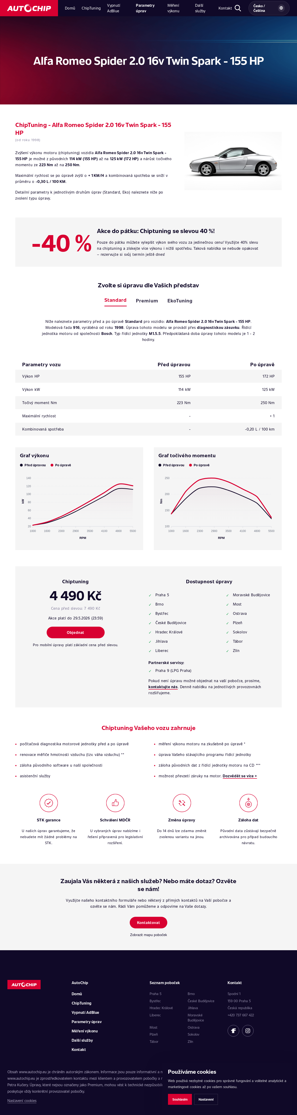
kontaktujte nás (163, 686)
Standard (115, 299)
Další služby (200, 8)
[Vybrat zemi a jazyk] (269, 8)
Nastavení (206, 1099)
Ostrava (194, 1027)
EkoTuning (180, 300)
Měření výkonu (173, 8)
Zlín (190, 1041)
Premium (147, 300)
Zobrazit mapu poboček (148, 934)
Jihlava (193, 1007)
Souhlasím (179, 1099)
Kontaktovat (148, 922)
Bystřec (155, 1000)
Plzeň (154, 1034)
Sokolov (193, 1034)
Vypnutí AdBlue (113, 8)
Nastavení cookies (21, 1100)
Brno (191, 993)
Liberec (155, 1015)
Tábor (154, 1041)
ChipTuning (91, 8)
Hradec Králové (161, 1007)
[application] (79, 506)
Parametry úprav (145, 8)
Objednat (75, 632)
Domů (70, 8)
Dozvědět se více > (240, 775)
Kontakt (225, 8)
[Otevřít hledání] (238, 8)
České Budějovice (201, 1000)
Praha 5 (155, 993)
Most (153, 1027)
